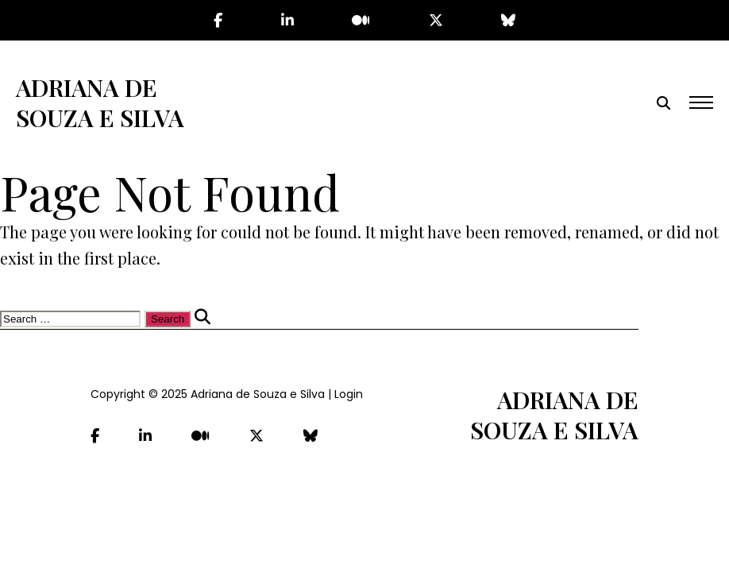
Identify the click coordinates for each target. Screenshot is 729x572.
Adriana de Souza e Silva (100, 102)
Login (348, 394)
